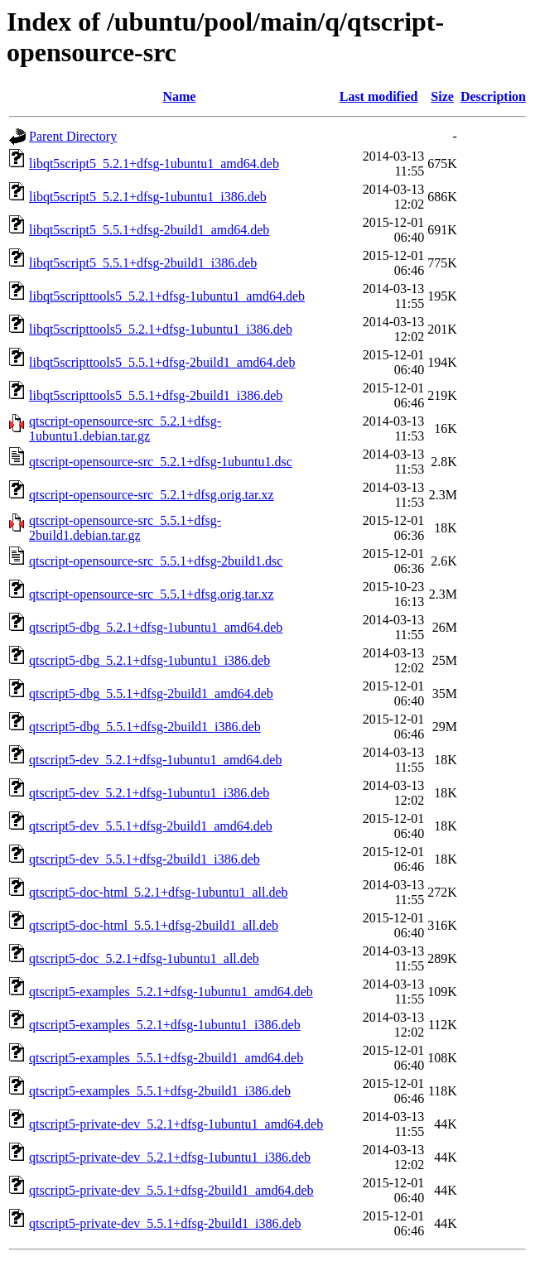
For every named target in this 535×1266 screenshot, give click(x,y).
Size (442, 96)
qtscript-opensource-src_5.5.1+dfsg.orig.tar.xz (151, 594)
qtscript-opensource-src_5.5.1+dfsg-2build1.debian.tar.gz (125, 527)
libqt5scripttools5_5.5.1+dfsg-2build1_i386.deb (155, 395)
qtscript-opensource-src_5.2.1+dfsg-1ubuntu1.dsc (160, 462)
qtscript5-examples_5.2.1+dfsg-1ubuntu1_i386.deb (165, 1025)
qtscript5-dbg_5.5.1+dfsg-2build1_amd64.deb (151, 693)
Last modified (379, 96)
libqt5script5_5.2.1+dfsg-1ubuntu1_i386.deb (148, 197)
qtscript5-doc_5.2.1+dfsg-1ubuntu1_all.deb (144, 958)
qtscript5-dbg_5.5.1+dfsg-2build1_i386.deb (145, 727)
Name (178, 96)
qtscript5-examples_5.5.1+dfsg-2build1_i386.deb (160, 1091)
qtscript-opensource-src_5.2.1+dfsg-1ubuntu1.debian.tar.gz (125, 428)
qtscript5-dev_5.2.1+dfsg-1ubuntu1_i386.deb (149, 793)
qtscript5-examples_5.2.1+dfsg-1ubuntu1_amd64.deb (171, 991)
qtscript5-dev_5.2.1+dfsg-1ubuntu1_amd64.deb (155, 760)
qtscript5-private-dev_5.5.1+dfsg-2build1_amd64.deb (171, 1190)
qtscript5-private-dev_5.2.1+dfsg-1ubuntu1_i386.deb (170, 1157)
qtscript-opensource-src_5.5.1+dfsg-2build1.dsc (155, 561)
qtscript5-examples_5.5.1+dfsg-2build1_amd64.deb (166, 1058)
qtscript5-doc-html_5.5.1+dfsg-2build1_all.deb (153, 925)
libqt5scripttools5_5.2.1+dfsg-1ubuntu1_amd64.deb (167, 296)
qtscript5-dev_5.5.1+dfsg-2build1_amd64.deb (150, 826)
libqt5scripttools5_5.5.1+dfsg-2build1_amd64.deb (162, 362)
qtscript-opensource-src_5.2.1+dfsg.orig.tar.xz (151, 495)
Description (493, 96)
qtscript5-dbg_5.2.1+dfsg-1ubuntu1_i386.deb (149, 660)
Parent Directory (73, 136)
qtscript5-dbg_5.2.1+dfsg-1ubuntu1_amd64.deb (155, 627)
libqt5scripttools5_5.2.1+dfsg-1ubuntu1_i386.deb (160, 329)
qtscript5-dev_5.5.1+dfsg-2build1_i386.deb (144, 859)
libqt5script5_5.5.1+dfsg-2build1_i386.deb (143, 263)
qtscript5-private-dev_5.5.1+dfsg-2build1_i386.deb (165, 1223)
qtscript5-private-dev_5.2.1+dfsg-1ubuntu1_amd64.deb (176, 1124)
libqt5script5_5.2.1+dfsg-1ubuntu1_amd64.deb (154, 163)
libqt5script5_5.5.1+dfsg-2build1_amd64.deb (149, 230)
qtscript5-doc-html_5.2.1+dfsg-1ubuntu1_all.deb (158, 892)
